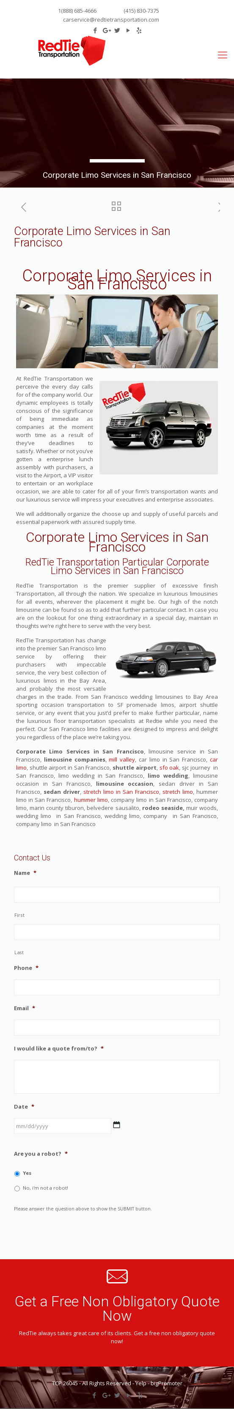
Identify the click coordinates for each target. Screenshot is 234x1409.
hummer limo (91, 800)
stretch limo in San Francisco (121, 792)
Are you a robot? (41, 1153)
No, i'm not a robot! (45, 1188)
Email (24, 1008)
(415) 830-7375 (140, 10)
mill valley (122, 759)
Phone (26, 968)
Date (24, 1106)
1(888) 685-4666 (77, 10)
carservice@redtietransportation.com (111, 19)
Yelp (140, 1383)
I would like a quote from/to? (59, 1048)
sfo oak (168, 767)
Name (25, 873)
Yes (27, 1173)
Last (19, 952)
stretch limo (176, 792)
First (19, 915)
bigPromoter (166, 1383)
